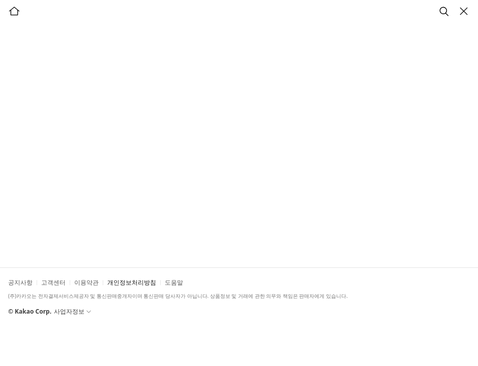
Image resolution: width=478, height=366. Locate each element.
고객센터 (53, 282)
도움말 (174, 282)
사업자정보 (75, 312)
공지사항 (20, 282)
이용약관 (86, 282)
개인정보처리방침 (131, 282)
